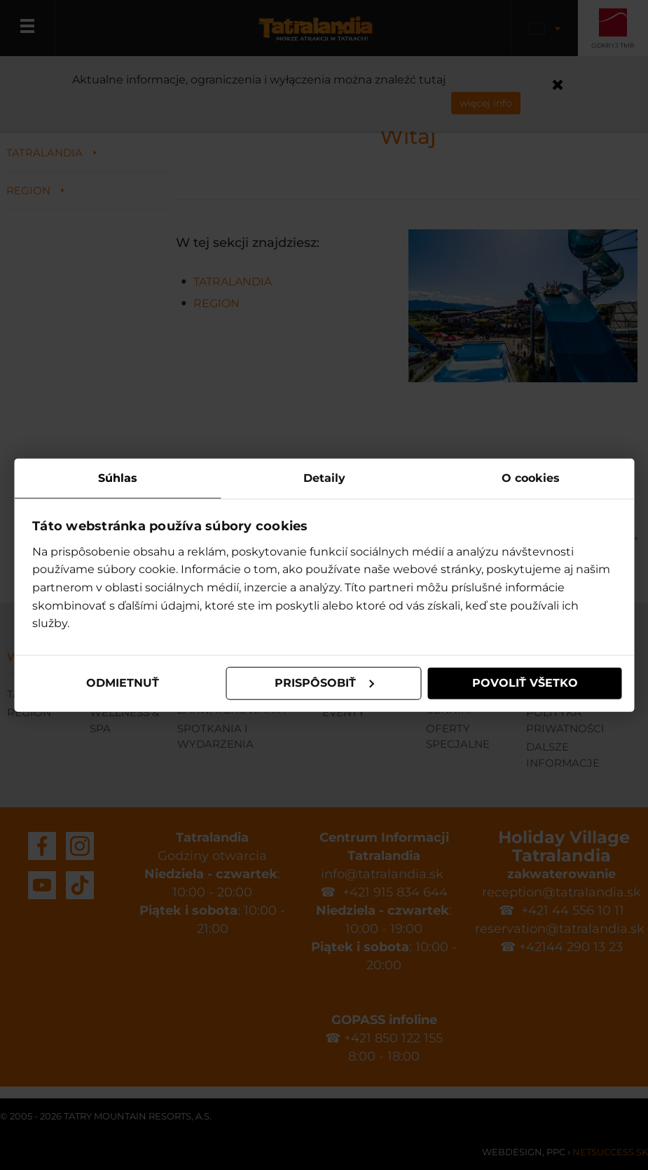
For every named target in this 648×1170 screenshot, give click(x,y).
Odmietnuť (122, 683)
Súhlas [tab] (117, 478)
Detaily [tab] (324, 478)
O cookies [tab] (531, 478)
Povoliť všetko (525, 683)
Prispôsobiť (324, 683)
